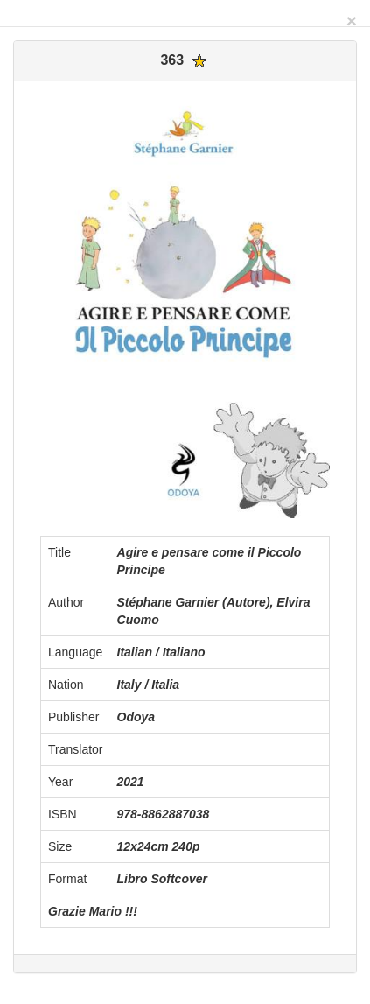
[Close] (351, 20)
